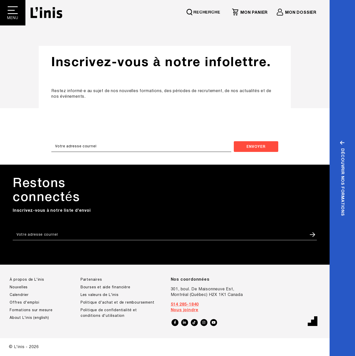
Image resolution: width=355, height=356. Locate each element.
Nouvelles (19, 287)
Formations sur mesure (31, 310)
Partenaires (91, 279)
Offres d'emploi (24, 302)
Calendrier (19, 295)
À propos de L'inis (27, 279)
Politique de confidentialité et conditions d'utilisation (109, 313)
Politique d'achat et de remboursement (118, 302)
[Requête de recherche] (205, 12)
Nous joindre (185, 310)
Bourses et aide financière (105, 287)
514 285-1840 (185, 304)
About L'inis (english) (29, 318)
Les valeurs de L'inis (100, 295)
